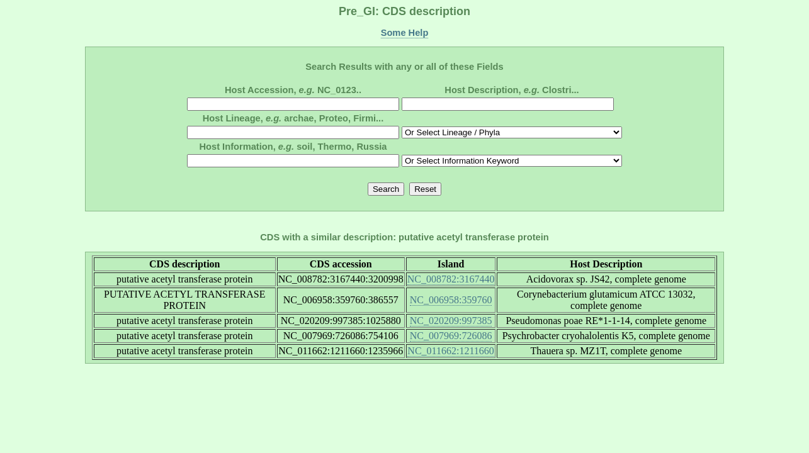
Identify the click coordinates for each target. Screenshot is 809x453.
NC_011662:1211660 (450, 350)
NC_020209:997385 (451, 320)
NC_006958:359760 (451, 299)
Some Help (405, 33)
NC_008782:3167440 (451, 279)
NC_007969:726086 (451, 335)
